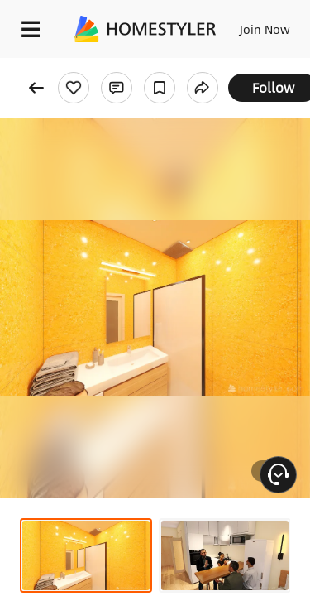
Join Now (265, 29)
